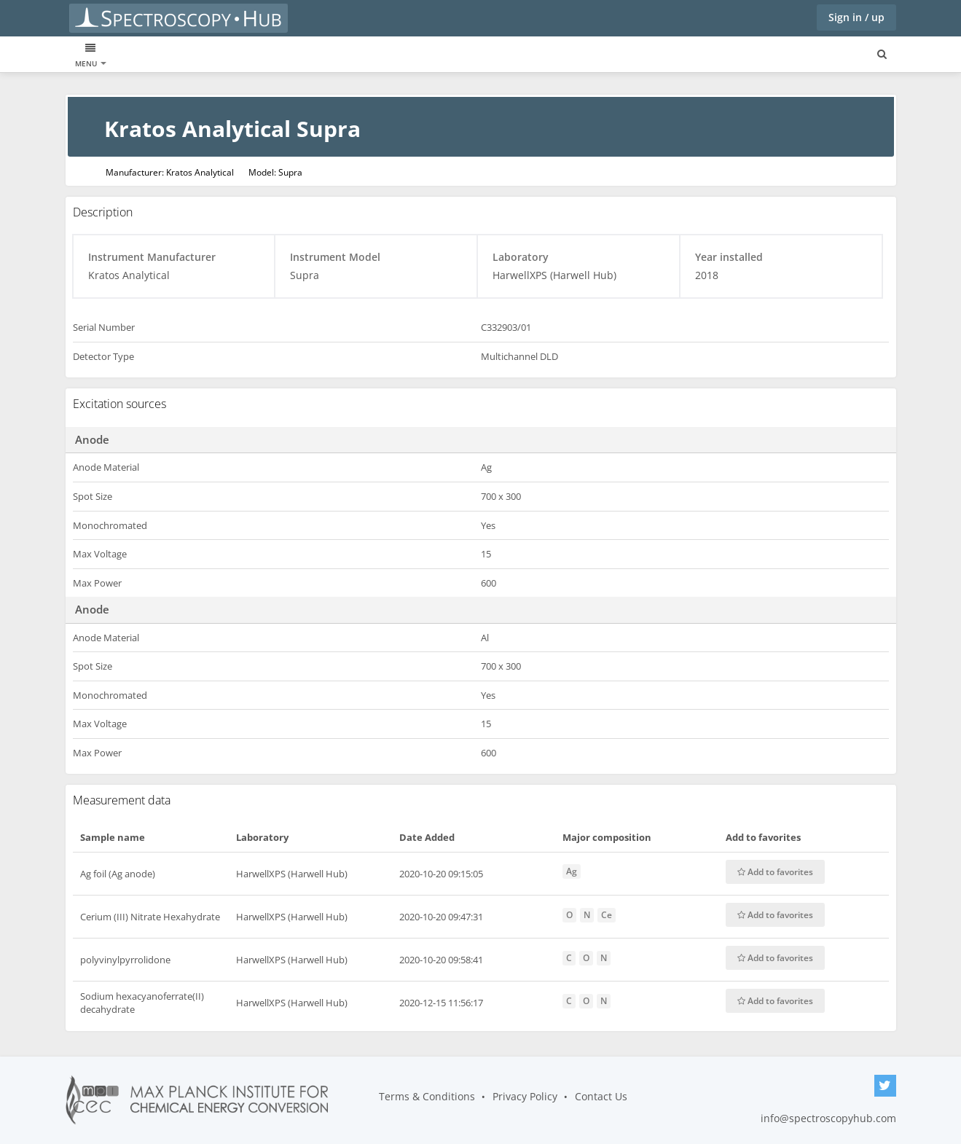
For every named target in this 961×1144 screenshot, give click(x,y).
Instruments (155, 55)
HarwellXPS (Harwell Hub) (292, 873)
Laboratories (227, 55)
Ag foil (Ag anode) (117, 873)
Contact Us (601, 1096)
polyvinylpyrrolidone (125, 959)
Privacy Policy (525, 1096)
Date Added (427, 837)
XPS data (92, 55)
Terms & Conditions (427, 1096)
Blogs (285, 55)
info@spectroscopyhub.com (828, 1118)
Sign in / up (856, 17)
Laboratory (262, 837)
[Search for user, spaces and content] (882, 54)
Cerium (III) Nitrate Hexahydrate (150, 916)
